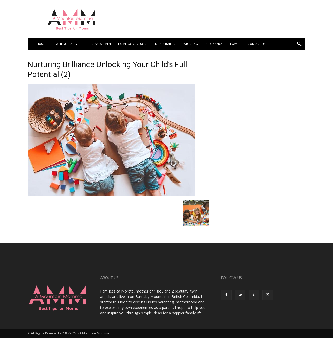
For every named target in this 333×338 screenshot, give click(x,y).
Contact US (257, 44)
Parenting (190, 44)
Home (41, 44)
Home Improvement (133, 44)
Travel (235, 44)
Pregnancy (214, 44)
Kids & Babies (165, 44)
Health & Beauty (65, 44)
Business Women (98, 44)
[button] (299, 44)
